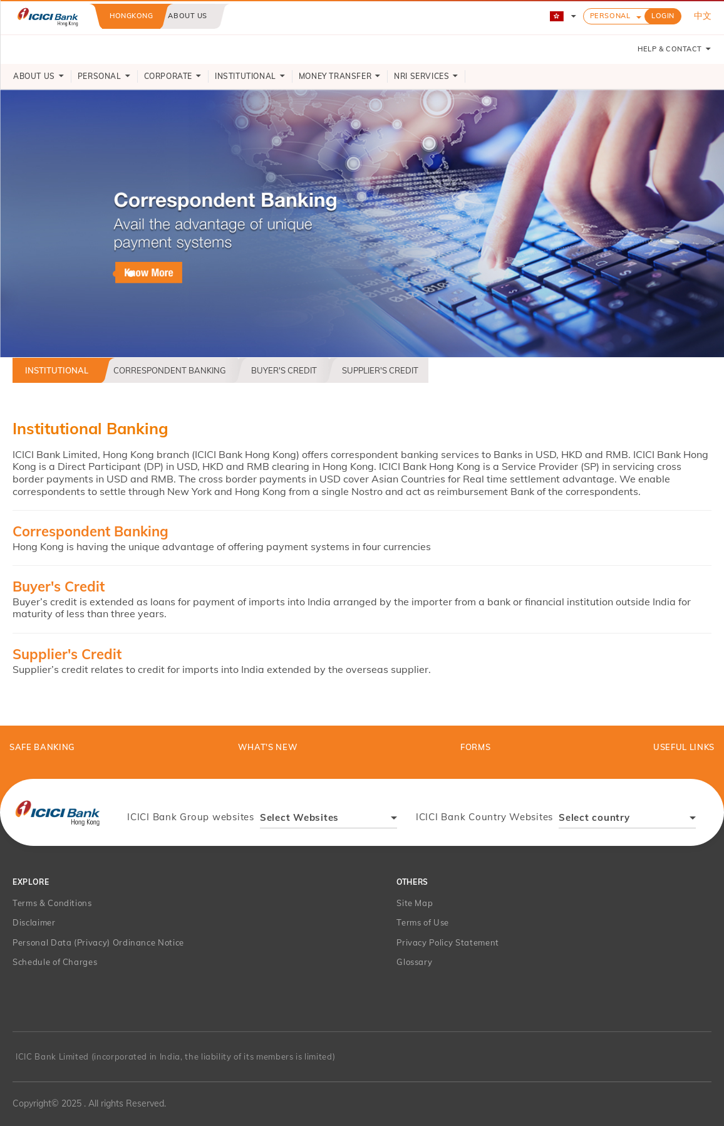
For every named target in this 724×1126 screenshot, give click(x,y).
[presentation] (57, 812)
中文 (702, 15)
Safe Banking (42, 747)
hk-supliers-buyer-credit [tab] (131, 274)
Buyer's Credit (284, 370)
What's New (268, 747)
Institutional (56, 370)
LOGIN (663, 15)
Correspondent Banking (169, 370)
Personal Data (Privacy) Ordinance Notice (98, 942)
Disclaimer (34, 922)
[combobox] (328, 819)
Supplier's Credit (380, 370)
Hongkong (131, 15)
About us (187, 15)
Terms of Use (422, 922)
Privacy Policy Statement (447, 942)
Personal (610, 15)
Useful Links (684, 747)
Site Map (414, 903)
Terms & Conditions (52, 903)
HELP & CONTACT (674, 48)
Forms (475, 747)
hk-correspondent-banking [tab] (116, 274)
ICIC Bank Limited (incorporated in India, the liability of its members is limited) (175, 1056)
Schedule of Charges (55, 962)
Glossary (414, 962)
